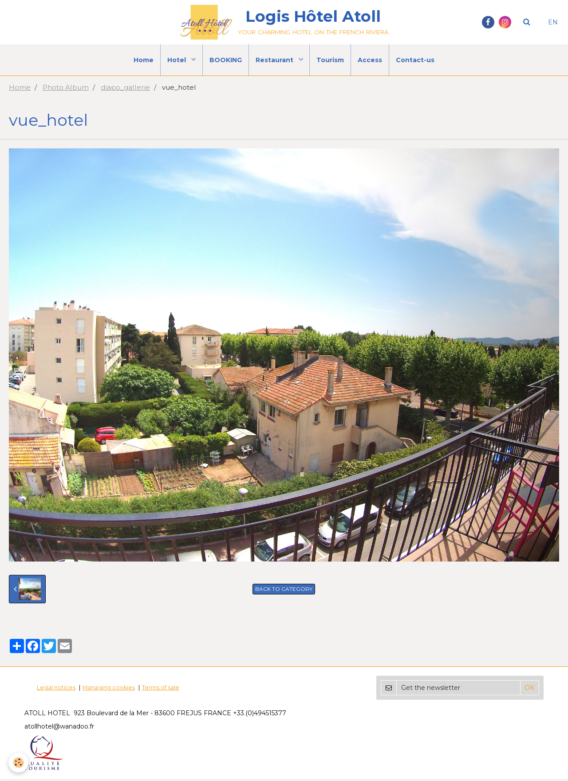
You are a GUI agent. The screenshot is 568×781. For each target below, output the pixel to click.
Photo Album (66, 89)
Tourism (330, 60)
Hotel (177, 60)
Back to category (283, 591)
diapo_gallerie (125, 89)
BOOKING (225, 60)
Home (144, 60)
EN (553, 22)
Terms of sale (160, 689)
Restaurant (275, 60)
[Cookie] (19, 763)
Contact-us (415, 60)
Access (370, 60)
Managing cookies (109, 689)
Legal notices (56, 689)
